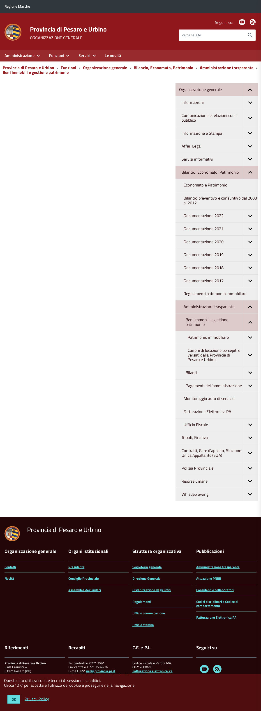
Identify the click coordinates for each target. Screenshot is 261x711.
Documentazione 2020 (221, 242)
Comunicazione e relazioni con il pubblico (220, 118)
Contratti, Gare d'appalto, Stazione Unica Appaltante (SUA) (220, 453)
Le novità (113, 55)
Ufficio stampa (143, 624)
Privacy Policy (37, 699)
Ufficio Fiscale (221, 424)
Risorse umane (220, 481)
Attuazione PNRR (208, 578)
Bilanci (222, 372)
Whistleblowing (220, 494)
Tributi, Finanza (220, 437)
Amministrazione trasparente (226, 68)
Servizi (84, 55)
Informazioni (220, 102)
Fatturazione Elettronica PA (207, 412)
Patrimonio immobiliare (223, 337)
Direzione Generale (146, 578)
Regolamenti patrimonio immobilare (215, 294)
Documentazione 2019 (221, 254)
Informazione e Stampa (220, 133)
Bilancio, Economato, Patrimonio (164, 68)
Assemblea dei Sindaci (84, 590)
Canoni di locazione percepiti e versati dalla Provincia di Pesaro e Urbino (223, 355)
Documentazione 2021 (221, 229)
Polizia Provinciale (220, 468)
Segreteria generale (147, 567)
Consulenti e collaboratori (215, 590)
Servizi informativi (220, 159)
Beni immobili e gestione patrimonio (36, 72)
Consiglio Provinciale (83, 578)
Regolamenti (141, 601)
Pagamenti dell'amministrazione (222, 385)
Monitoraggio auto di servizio (209, 398)
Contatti (10, 567)
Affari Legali (220, 146)
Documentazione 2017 (221, 281)
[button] (250, 89)
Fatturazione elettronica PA (152, 671)
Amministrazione (20, 55)
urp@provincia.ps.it (100, 671)
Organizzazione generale (105, 68)
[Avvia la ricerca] (250, 35)
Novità (9, 578)
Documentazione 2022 (221, 215)
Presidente (76, 567)
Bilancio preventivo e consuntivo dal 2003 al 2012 (220, 200)
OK (14, 699)
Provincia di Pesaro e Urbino (68, 29)
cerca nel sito (191, 35)
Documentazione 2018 (221, 267)
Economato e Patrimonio (205, 185)
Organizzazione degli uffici (151, 590)
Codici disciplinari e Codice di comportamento (217, 603)
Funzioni (56, 55)
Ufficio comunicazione (148, 613)
